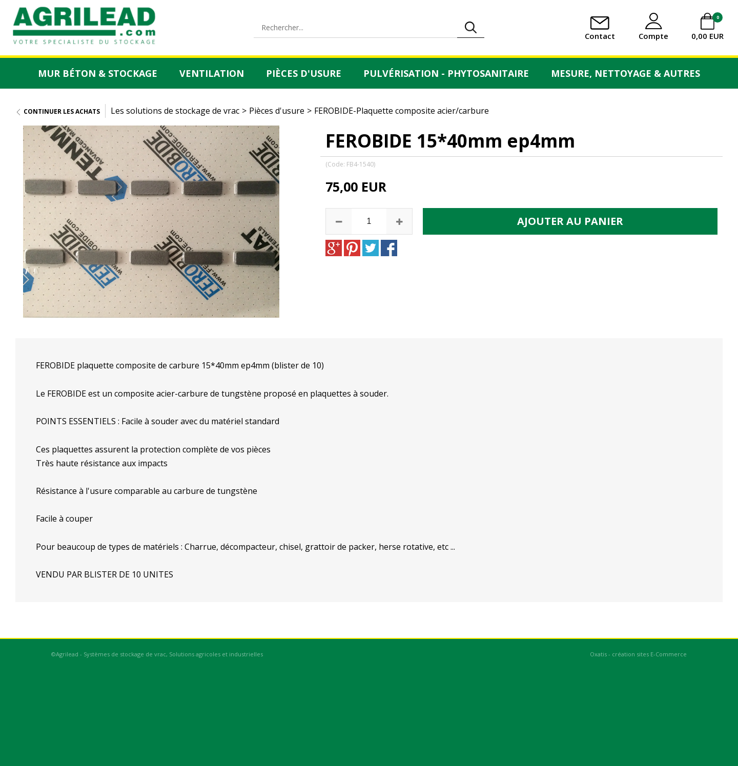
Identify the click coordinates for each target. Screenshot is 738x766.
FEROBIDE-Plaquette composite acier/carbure (401, 110)
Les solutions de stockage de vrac (175, 110)
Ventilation (211, 73)
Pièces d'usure (303, 73)
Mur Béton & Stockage (97, 73)
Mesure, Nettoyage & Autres (625, 73)
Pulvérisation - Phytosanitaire (446, 73)
